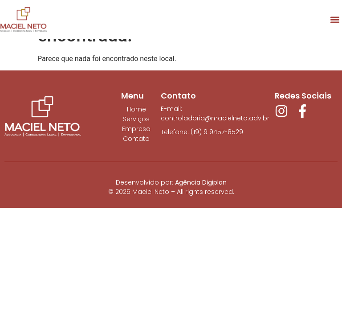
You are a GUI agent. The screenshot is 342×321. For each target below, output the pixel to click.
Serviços (136, 119)
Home (136, 109)
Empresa (136, 128)
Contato (136, 138)
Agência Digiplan (201, 182)
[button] (334, 19)
